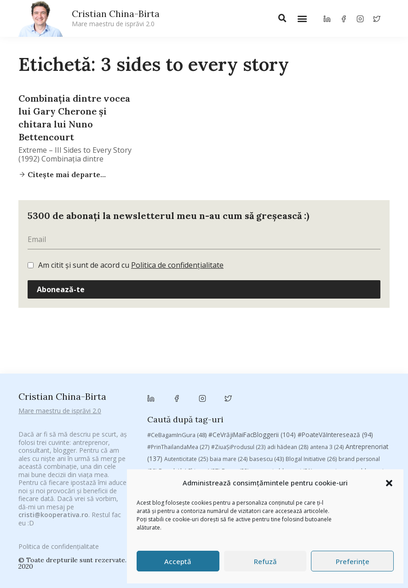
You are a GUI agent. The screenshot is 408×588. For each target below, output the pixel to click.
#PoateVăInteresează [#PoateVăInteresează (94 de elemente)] (335, 334)
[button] (389, 483)
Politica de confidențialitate (177, 265)
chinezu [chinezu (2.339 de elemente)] (245, 384)
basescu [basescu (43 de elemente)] (266, 359)
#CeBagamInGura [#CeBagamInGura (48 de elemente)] (177, 334)
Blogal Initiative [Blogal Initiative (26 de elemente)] (311, 359)
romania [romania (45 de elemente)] (250, 433)
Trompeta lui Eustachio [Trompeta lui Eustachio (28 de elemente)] (271, 446)
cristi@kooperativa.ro (53, 497)
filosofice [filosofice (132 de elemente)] (253, 409)
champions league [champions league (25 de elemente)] (188, 385)
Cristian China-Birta (116, 18)
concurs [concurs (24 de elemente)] (352, 385)
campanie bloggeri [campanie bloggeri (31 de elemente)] (281, 371)
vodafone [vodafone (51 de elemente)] (359, 445)
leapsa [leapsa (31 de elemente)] (327, 410)
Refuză (265, 561)
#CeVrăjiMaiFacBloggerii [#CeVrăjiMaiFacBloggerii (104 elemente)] (252, 334)
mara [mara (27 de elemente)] (204, 422)
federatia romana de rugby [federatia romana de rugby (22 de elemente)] (188, 410)
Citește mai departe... (66, 174)
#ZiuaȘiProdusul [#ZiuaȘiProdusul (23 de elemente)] (238, 347)
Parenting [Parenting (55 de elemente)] (293, 421)
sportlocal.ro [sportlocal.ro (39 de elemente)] (358, 434)
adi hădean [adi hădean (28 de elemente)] (287, 347)
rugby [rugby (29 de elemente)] (282, 434)
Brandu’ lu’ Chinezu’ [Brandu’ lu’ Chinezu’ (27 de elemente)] (189, 371)
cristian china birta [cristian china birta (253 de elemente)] (184, 397)
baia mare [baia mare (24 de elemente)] (228, 359)
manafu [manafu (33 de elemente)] (174, 422)
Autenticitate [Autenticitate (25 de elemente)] (186, 359)
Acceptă (177, 561)
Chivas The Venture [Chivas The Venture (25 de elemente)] (304, 385)
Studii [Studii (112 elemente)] (163, 445)
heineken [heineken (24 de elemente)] (294, 410)
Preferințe (352, 561)
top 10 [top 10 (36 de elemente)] (219, 446)
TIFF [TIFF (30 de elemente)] (192, 446)
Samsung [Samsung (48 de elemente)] (315, 433)
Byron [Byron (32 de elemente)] (235, 371)
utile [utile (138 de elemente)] (323, 445)
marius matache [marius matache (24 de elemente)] (245, 422)
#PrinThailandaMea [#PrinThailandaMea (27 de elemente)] (178, 347)
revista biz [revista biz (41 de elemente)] (211, 433)
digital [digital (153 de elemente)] (360, 397)
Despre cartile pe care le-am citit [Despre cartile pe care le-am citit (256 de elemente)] (282, 397)
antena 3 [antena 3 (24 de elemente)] (327, 347)
